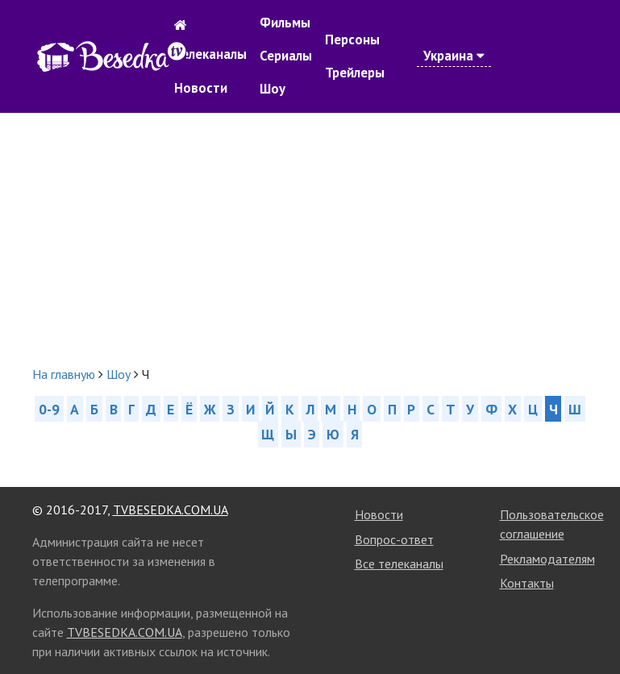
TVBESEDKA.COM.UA (170, 509)
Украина (454, 55)
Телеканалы (210, 54)
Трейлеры (355, 72)
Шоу (272, 89)
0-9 (49, 409)
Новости (200, 88)
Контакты (527, 583)
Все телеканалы (399, 563)
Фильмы (285, 22)
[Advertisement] (310, 239)
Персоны (352, 39)
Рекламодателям (547, 559)
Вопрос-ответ (394, 539)
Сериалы (286, 55)
